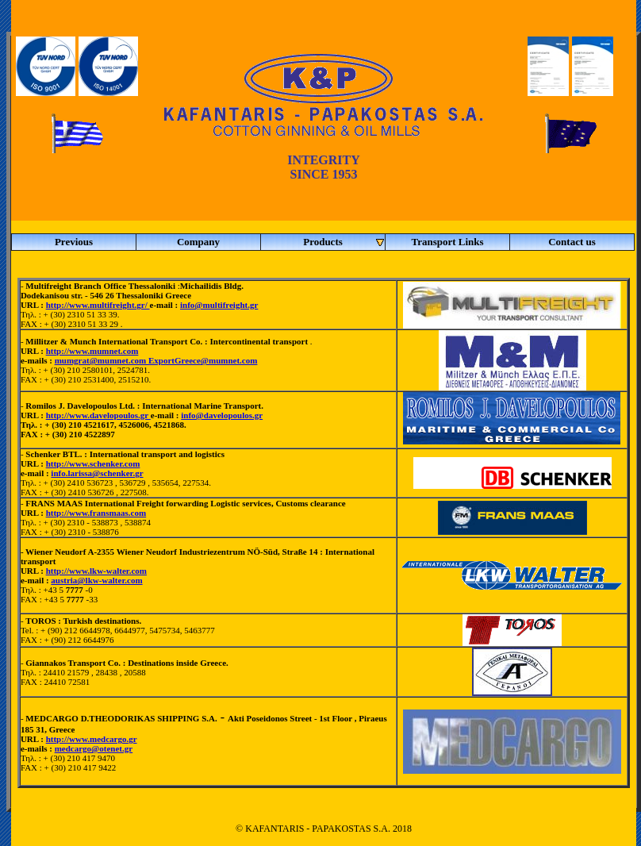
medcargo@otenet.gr (94, 748)
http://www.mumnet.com (92, 351)
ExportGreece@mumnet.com (202, 360)
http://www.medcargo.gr (91, 739)
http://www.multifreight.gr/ (98, 305)
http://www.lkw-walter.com (96, 570)
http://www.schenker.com (93, 463)
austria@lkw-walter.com (96, 580)
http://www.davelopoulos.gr (98, 415)
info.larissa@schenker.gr (97, 473)
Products (344, 242)
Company (198, 242)
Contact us (572, 242)
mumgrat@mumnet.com (101, 360)
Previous (74, 242)
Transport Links (447, 242)
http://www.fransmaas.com (96, 512)
